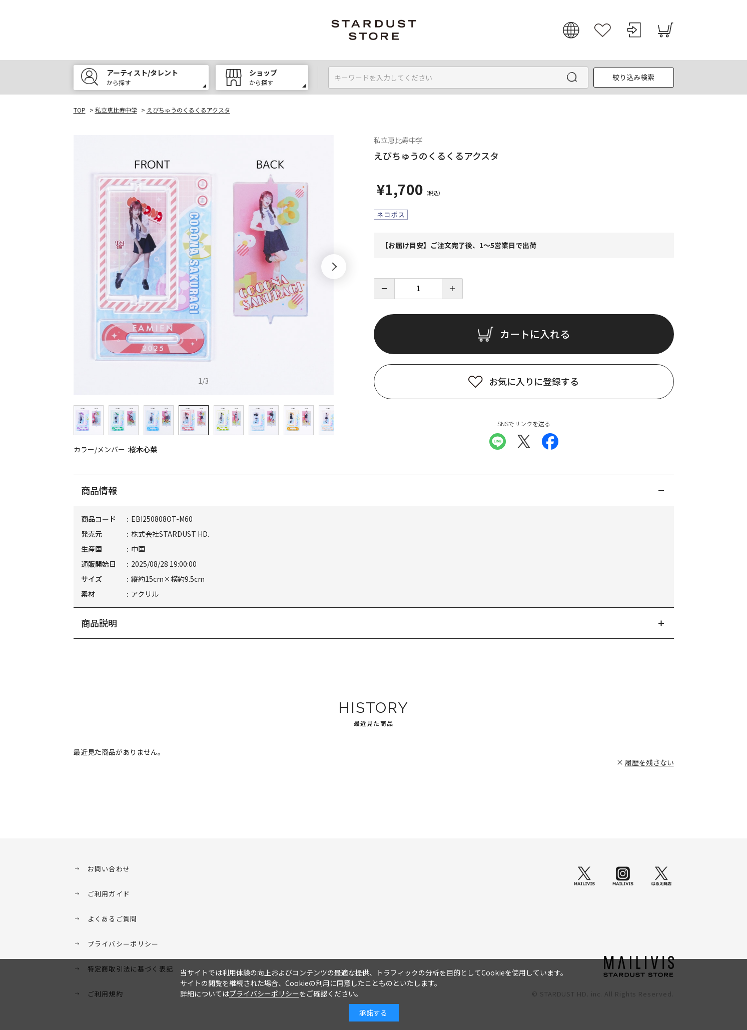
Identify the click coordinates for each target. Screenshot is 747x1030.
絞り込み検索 (633, 77)
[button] (333, 266)
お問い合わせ (109, 868)
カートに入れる (535, 334)
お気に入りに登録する (534, 381)
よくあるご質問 (113, 918)
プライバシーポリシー (123, 943)
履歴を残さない (649, 762)
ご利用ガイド (109, 893)
